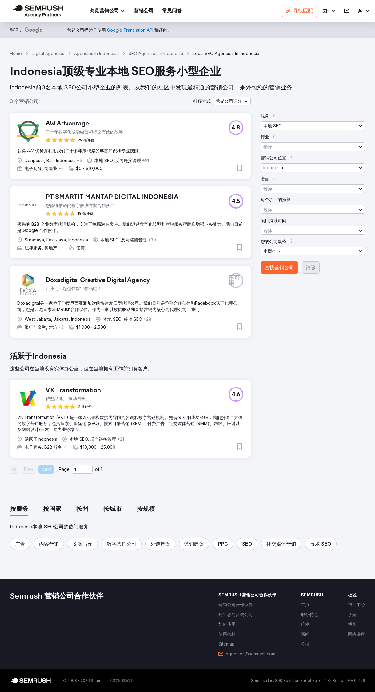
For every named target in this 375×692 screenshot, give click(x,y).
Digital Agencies (48, 53)
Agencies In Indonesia (96, 53)
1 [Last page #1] (101, 469)
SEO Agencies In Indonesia (156, 53)
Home (16, 53)
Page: (64, 469)
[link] (144, 11)
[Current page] (82, 469)
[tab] (19, 509)
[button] (329, 11)
